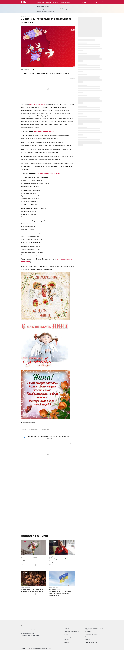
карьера (66, 639)
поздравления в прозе (44, 131)
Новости (48, 2)
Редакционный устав (92, 642)
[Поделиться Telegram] (31, 69)
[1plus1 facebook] (31, 629)
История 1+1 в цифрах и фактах (45, 11)
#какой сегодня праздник (30, 429)
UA (94, 2)
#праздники (45, 429)
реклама (66, 628)
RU (97, 2)
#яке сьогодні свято (28, 564)
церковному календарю (37, 104)
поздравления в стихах (49, 173)
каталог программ (70, 636)
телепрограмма (65, 2)
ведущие (67, 642)
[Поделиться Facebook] (33, 69)
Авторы (87, 626)
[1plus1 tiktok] (28, 629)
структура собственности (94, 628)
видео (55, 2)
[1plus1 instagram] (21, 629)
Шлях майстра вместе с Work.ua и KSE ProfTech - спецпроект (53, 9)
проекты (40, 2)
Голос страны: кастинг (43, 6)
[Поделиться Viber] (36, 69)
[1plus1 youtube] (34, 629)
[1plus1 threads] (25, 629)
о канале (67, 626)
